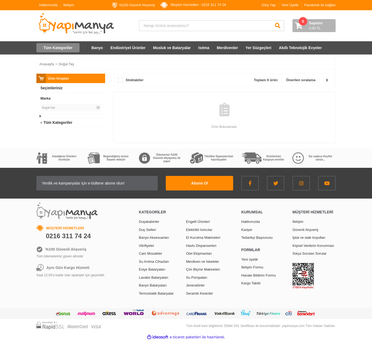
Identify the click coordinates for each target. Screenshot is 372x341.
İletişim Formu (252, 267)
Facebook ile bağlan (320, 5)
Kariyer (246, 230)
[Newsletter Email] (97, 183)
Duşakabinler (149, 222)
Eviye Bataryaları (152, 269)
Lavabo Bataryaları (153, 277)
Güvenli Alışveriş (305, 230)
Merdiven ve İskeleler (202, 262)
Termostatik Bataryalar (156, 293)
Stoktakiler (134, 80)
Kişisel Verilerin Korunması (313, 246)
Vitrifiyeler (146, 246)
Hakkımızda (48, 5)
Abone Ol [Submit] (199, 183)
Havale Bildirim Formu (258, 275)
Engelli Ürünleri (198, 222)
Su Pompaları (196, 277)
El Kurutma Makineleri (203, 238)
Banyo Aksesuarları (154, 238)
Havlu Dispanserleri (201, 246)
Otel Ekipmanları (199, 253)
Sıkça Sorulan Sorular (309, 253)
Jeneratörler (195, 285)
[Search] (211, 25)
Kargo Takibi (250, 283)
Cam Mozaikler (150, 253)
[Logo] (75, 24)
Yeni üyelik (249, 259)
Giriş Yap (269, 5)
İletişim (68, 5)
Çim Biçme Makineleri (203, 269)
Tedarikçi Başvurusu (257, 238)
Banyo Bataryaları (153, 285)
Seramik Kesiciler (199, 293)
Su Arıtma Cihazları (154, 262)
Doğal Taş (66, 64)
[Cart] (314, 25)
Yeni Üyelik (290, 5)
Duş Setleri (147, 230)
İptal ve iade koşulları (308, 238)
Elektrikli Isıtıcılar (199, 230)
